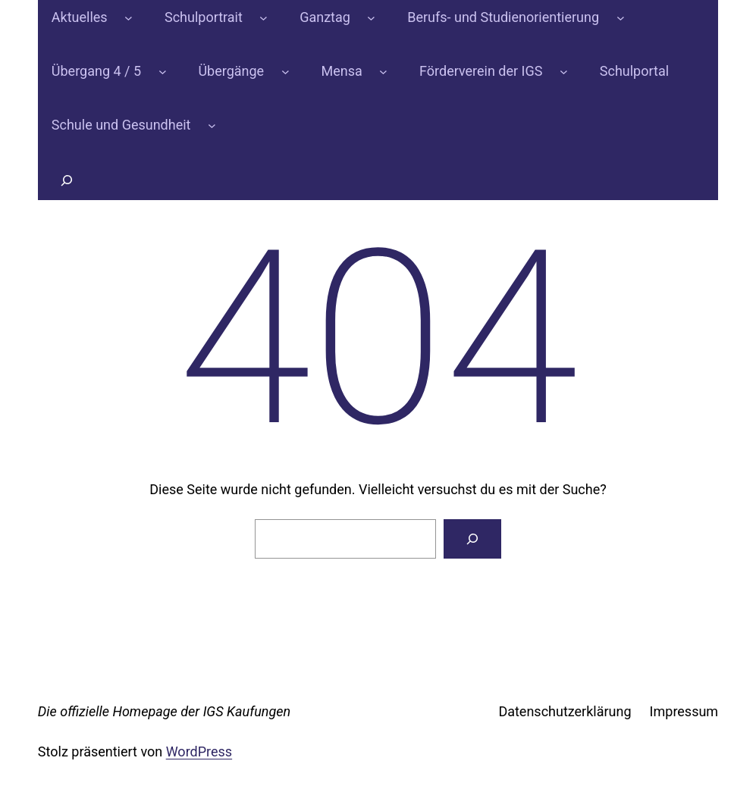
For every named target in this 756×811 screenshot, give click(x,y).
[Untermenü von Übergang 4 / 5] (162, 71)
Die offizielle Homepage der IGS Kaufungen (164, 711)
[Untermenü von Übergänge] (285, 71)
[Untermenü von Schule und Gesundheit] (212, 125)
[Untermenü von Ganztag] (371, 18)
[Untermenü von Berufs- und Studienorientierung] (620, 18)
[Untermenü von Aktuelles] (128, 18)
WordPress (199, 751)
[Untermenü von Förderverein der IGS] (564, 71)
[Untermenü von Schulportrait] (263, 18)
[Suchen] (472, 539)
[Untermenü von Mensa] (383, 71)
